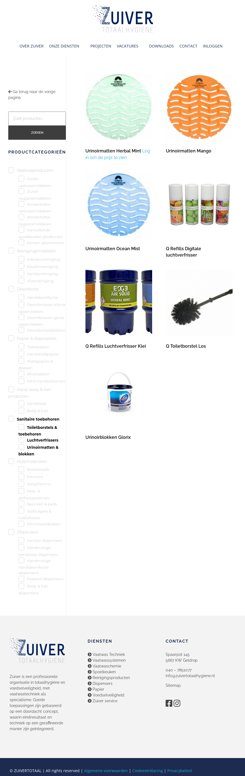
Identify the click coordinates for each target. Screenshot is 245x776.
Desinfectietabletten (46, 330)
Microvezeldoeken (44, 524)
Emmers (35, 476)
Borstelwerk (38, 469)
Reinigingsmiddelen (36, 251)
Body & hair (38, 410)
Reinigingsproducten (109, 677)
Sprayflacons (39, 484)
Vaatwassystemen (107, 660)
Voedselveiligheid (106, 695)
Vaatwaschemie (104, 666)
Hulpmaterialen (32, 461)
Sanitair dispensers (44, 540)
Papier (96, 689)
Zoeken (37, 132)
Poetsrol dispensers (45, 579)
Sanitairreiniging (42, 273)
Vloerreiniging (40, 281)
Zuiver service (102, 701)
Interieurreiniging (43, 259)
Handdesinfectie (42, 297)
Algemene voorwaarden (106, 770)
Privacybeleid (179, 770)
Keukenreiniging (42, 266)
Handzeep (36, 403)
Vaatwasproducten (35, 170)
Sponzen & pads (42, 504)
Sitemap (173, 685)
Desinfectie (28, 289)
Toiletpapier (38, 347)
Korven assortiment (45, 243)
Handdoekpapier (43, 354)
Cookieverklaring (147, 770)
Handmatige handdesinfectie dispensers (34, 566)
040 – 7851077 (179, 670)
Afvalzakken (38, 374)
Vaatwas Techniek (106, 654)
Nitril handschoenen (46, 381)
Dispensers (27, 532)
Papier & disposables (36, 338)
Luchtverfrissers (42, 440)
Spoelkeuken (102, 672)
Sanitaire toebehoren (38, 419)
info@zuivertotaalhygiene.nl (190, 676)
